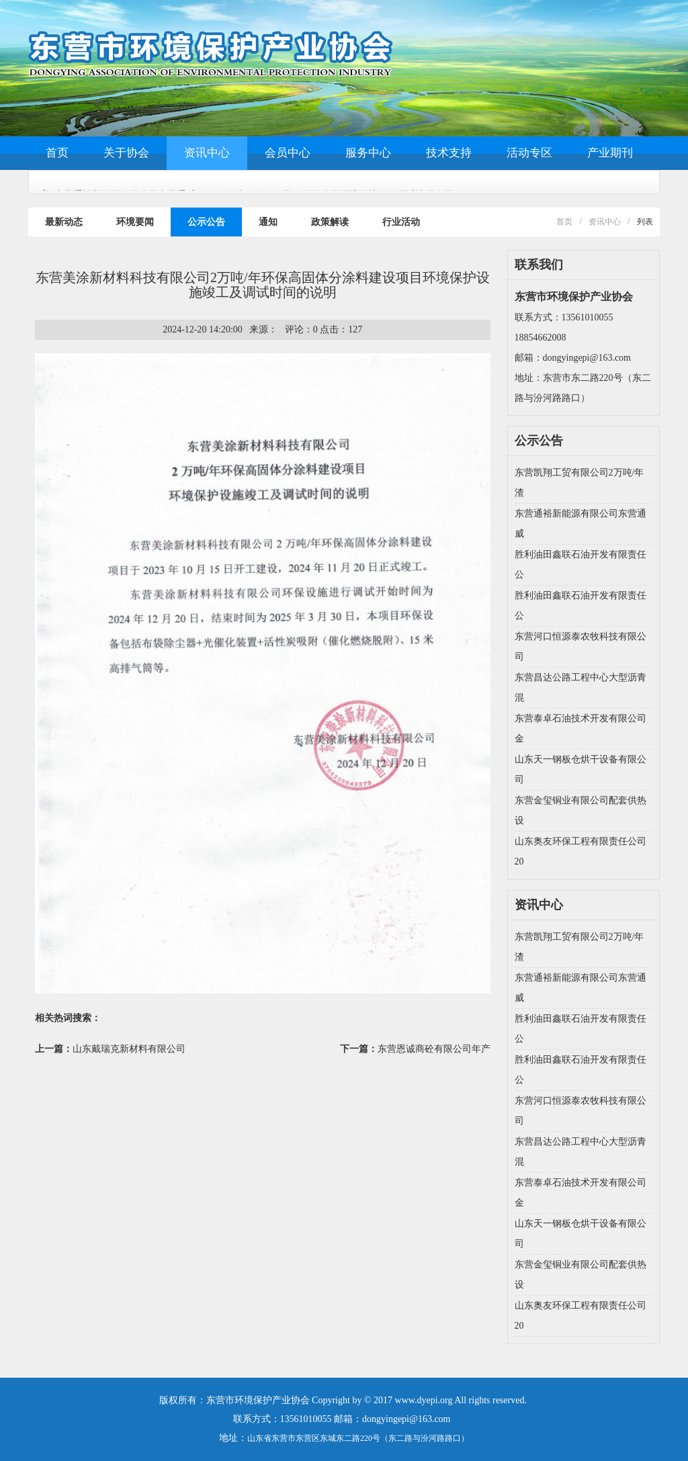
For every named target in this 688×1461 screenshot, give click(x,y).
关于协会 (126, 152)
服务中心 (368, 152)
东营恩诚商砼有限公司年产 (434, 1049)
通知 (268, 222)
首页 (57, 152)
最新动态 (64, 222)
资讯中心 (207, 152)
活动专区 (529, 152)
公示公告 (206, 222)
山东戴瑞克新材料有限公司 (129, 1049)
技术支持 (449, 152)
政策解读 (330, 222)
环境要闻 (135, 222)
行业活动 (401, 222)
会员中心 (287, 152)
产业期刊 (610, 152)
